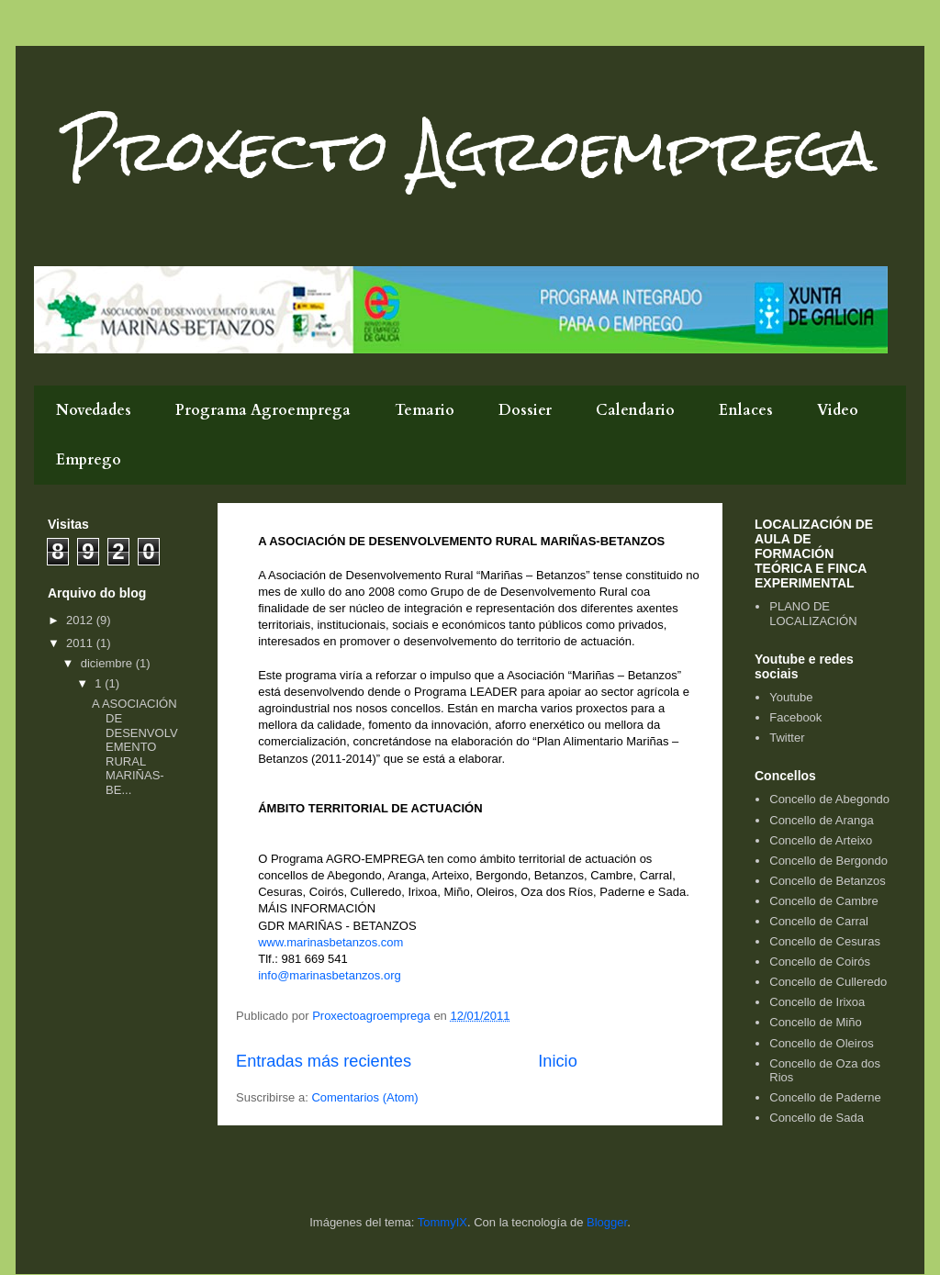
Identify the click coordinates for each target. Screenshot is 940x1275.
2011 (81, 643)
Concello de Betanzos (827, 881)
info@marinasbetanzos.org (329, 975)
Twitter (786, 737)
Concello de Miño (815, 1022)
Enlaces (746, 410)
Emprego (88, 460)
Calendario (635, 410)
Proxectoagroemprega (372, 1016)
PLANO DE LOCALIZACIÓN (812, 613)
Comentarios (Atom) (364, 1097)
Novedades (93, 410)
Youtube (790, 697)
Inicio (557, 1061)
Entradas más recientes (323, 1061)
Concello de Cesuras (824, 941)
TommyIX (442, 1222)
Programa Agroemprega (263, 410)
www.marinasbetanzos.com (330, 942)
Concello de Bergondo (828, 860)
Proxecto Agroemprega (470, 150)
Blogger (607, 1222)
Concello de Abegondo (829, 799)
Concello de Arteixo (820, 840)
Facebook (795, 717)
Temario (424, 410)
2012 (81, 620)
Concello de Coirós (819, 961)
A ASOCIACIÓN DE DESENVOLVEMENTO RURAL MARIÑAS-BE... (135, 747)
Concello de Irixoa (817, 1002)
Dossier (525, 410)
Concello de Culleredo (828, 982)
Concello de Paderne (824, 1097)
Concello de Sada (816, 1117)
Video (837, 410)
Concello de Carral (818, 921)
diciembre (108, 663)
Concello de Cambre (823, 901)
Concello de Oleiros (821, 1043)
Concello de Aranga (821, 820)
